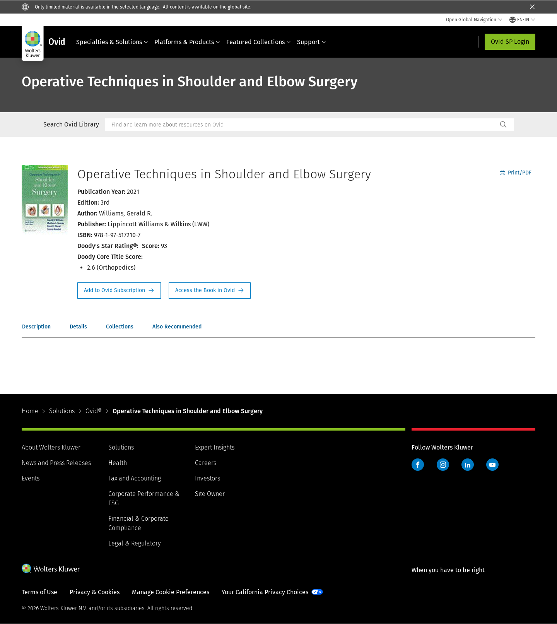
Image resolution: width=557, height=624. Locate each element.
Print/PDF (515, 172)
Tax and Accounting (134, 478)
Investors (207, 478)
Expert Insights (214, 447)
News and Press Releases (56, 463)
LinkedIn (467, 464)
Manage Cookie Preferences (170, 592)
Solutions (62, 411)
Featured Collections (258, 42)
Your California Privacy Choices (265, 592)
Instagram (443, 464)
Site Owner (210, 493)
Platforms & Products (187, 42)
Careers (205, 463)
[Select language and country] (522, 20)
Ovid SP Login (510, 41)
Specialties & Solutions (112, 42)
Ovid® (93, 411)
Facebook (418, 464)
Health (117, 463)
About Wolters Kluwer (51, 447)
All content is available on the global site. (207, 7)
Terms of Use (39, 592)
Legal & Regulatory (134, 543)
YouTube (492, 464)
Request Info (119, 290)
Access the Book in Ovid (209, 290)
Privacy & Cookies (95, 592)
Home (30, 411)
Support (311, 42)
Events (30, 478)
